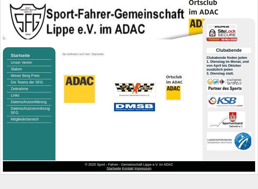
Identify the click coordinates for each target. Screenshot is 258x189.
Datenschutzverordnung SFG (30, 110)
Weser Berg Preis (25, 76)
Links (15, 95)
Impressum (143, 168)
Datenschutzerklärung (29, 102)
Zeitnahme (19, 89)
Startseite (20, 55)
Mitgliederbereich (25, 119)
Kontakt (127, 168)
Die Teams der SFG (27, 82)
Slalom (16, 69)
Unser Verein (21, 62)
